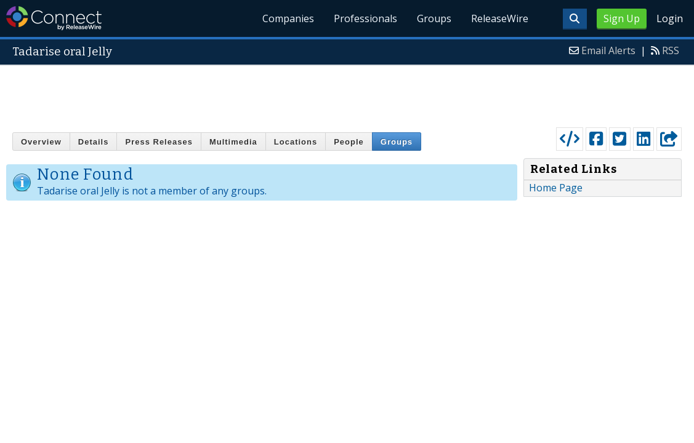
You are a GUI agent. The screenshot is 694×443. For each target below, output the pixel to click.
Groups (434, 18)
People (349, 141)
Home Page (556, 187)
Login (669, 18)
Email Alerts (608, 50)
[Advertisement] (347, 93)
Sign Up (621, 18)
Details (93, 141)
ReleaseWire (499, 18)
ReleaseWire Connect (54, 18)
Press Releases (158, 141)
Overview (41, 141)
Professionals (365, 18)
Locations (295, 141)
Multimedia (233, 141)
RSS (670, 50)
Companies (288, 18)
